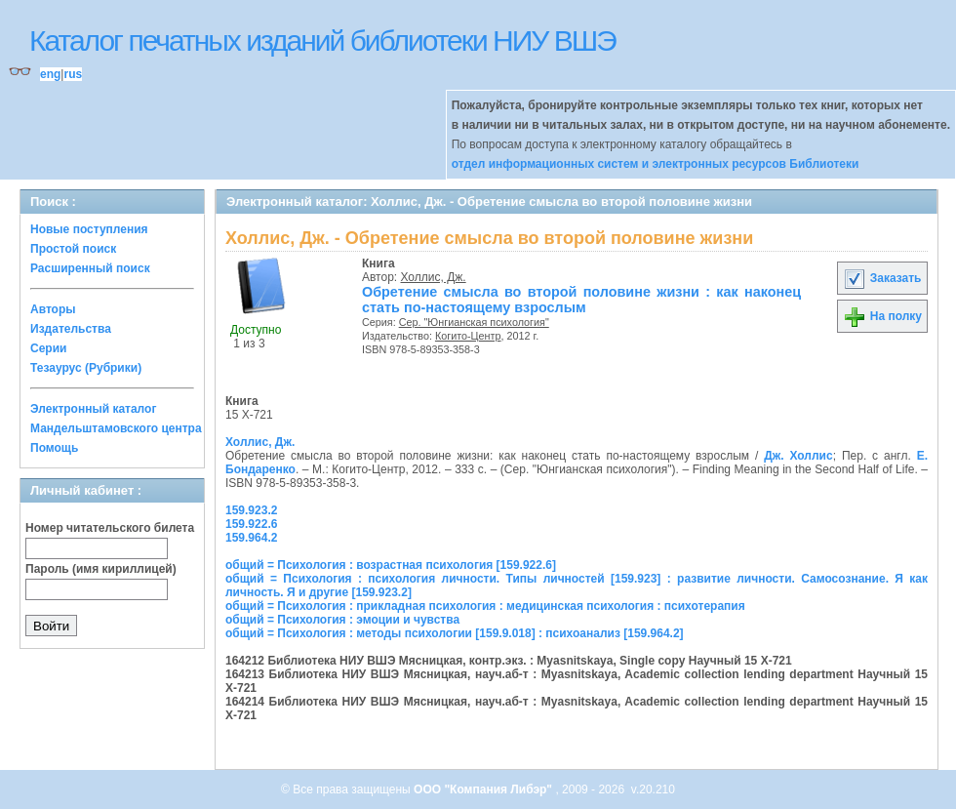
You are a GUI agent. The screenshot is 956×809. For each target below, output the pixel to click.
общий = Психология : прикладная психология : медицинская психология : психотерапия (485, 606)
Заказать (882, 278)
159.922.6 (251, 524)
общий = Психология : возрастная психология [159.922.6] (390, 565)
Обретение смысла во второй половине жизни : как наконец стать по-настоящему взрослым (581, 299)
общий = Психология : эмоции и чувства (342, 620)
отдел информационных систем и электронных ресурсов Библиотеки (655, 164)
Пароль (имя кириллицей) (101, 569)
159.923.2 (251, 510)
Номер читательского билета (109, 528)
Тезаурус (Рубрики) (85, 368)
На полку (882, 316)
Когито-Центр (468, 336)
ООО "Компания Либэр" (484, 789)
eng (50, 74)
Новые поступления (89, 229)
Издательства (70, 329)
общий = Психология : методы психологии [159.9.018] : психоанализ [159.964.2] (454, 633)
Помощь (54, 448)
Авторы (53, 309)
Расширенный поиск (90, 268)
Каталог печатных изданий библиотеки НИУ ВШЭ (322, 40)
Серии (48, 348)
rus (72, 74)
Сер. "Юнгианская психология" (474, 322)
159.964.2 (251, 538)
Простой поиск (73, 249)
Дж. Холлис (798, 456)
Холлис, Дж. (433, 277)
